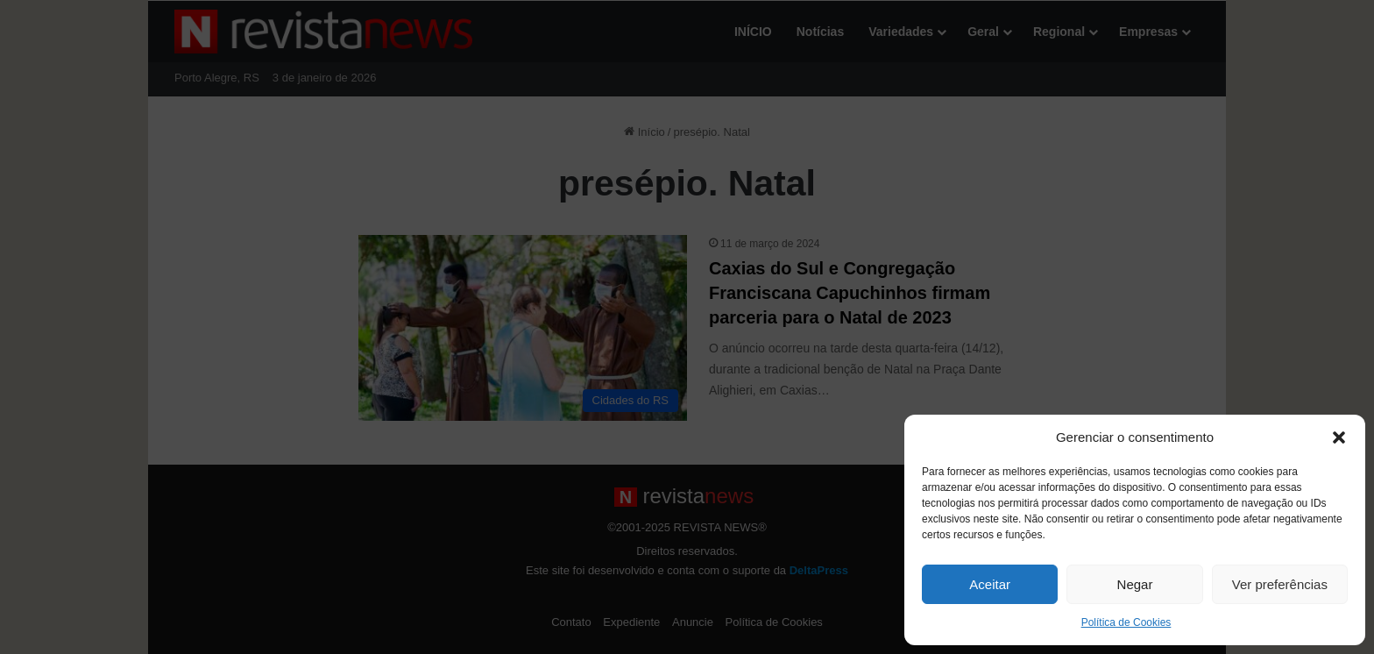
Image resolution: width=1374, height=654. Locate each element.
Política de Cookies (1126, 622)
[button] (1339, 437)
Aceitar (989, 584)
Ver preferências (1280, 584)
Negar (1135, 584)
